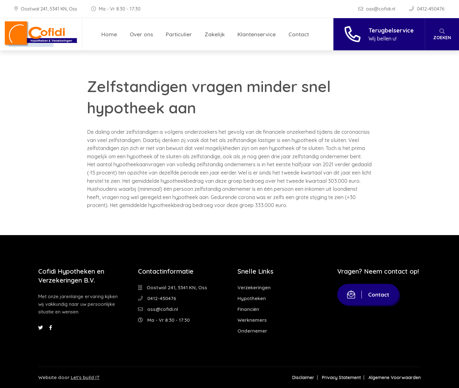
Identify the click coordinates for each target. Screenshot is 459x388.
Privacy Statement (341, 377)
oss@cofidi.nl (377, 9)
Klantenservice (256, 34)
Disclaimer (303, 377)
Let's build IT (85, 377)
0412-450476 (427, 9)
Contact (298, 34)
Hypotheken (251, 298)
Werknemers (252, 320)
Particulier (179, 34)
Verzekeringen (254, 287)
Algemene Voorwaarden (394, 377)
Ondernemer (252, 331)
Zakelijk (215, 34)
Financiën (248, 309)
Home (109, 34)
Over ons (141, 34)
